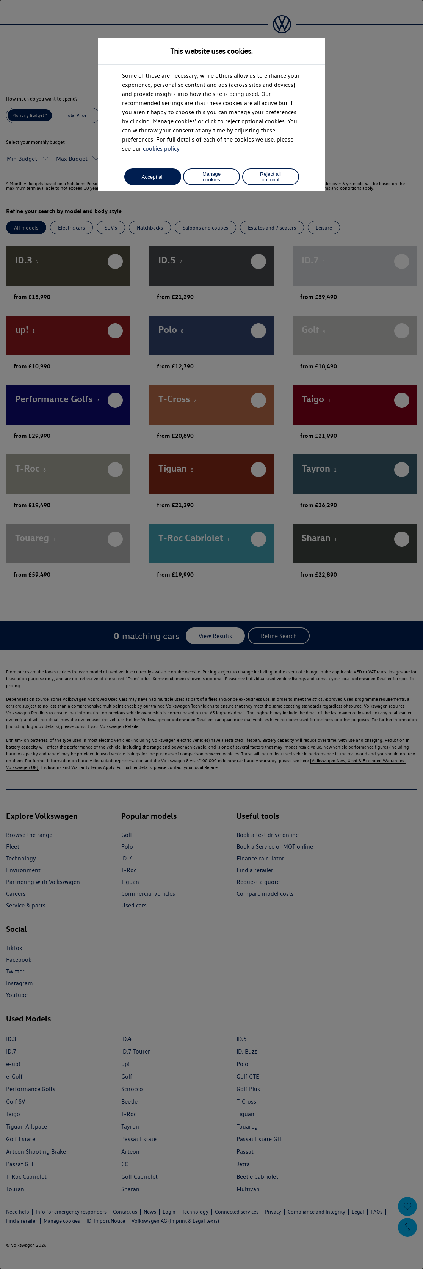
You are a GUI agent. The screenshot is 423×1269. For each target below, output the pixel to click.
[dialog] (211, 634)
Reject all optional (270, 176)
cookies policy (161, 148)
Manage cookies (211, 176)
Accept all (153, 177)
